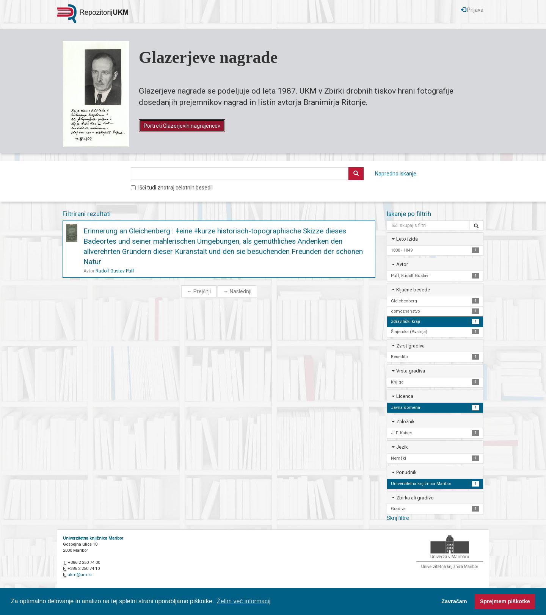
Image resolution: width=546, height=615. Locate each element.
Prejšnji (199, 291)
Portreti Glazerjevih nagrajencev (182, 126)
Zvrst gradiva (410, 346)
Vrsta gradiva (410, 371)
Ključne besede (413, 290)
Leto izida (407, 239)
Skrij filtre (398, 518)
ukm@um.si (79, 574)
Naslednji (237, 291)
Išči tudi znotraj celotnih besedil (172, 188)
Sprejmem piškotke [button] (505, 601)
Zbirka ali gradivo (415, 498)
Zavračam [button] (454, 601)
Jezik (402, 447)
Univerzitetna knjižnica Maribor (93, 538)
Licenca (404, 396)
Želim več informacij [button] (243, 601)
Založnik (405, 421)
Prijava (472, 10)
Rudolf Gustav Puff (115, 271)
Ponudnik (406, 472)
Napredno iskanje (395, 174)
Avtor (402, 264)
